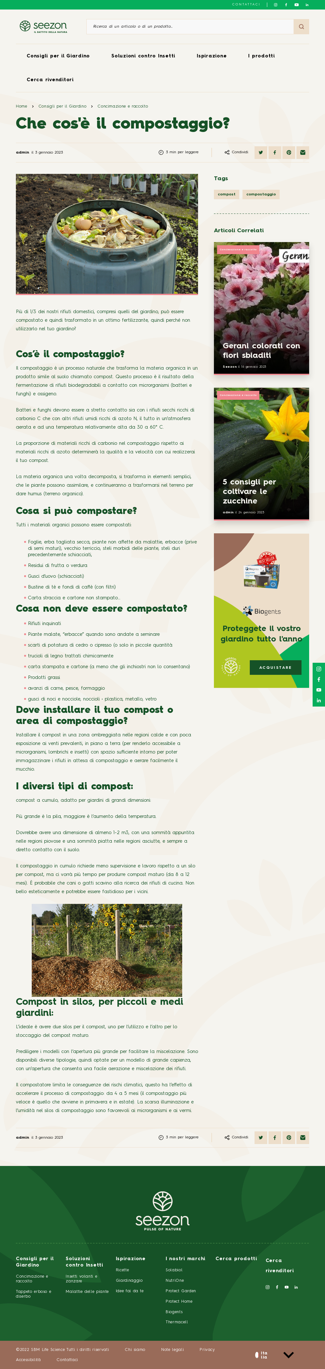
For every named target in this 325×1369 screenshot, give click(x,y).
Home (21, 106)
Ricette (122, 1270)
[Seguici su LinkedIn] (307, 4)
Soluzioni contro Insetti (143, 56)
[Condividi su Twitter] (261, 152)
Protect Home (179, 1302)
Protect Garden (181, 1291)
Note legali (172, 1350)
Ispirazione (212, 56)
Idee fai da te (130, 1291)
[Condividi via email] (302, 152)
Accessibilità (28, 1360)
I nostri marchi (185, 1259)
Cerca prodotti (236, 1259)
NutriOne (175, 1281)
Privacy (207, 1350)
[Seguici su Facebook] (286, 4)
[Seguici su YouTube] (297, 4)
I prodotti (261, 56)
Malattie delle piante (87, 1292)
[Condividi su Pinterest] (288, 152)
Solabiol (174, 1270)
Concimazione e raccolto (122, 106)
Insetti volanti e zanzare (81, 1278)
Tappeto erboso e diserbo (33, 1294)
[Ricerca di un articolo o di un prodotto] (190, 26)
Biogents (174, 1312)
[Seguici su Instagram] (276, 4)
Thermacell (177, 1322)
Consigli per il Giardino (58, 56)
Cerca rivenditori (50, 80)
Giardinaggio (129, 1281)
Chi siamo (135, 1350)
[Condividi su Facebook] (275, 152)
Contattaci (246, 4)
